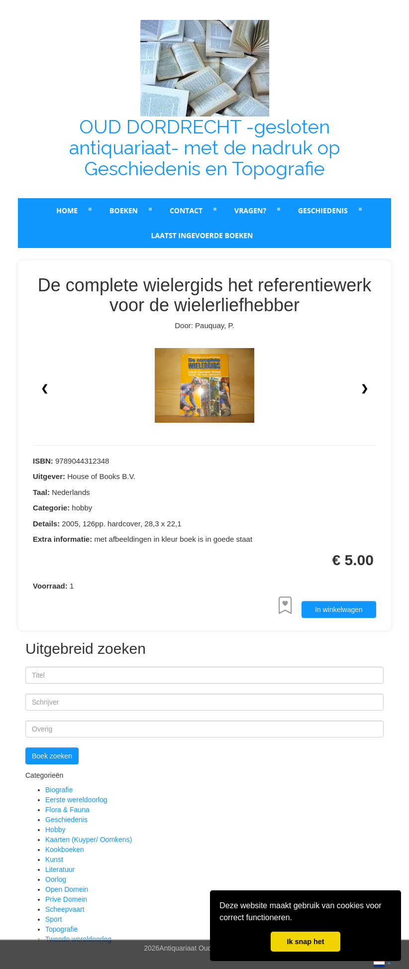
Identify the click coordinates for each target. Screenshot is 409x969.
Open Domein (66, 889)
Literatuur (60, 869)
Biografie (59, 790)
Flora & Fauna (67, 810)
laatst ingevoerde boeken (202, 235)
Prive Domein (66, 899)
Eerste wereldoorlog (76, 800)
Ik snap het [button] (305, 942)
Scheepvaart (65, 909)
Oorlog (55, 879)
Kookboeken (64, 849)
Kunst (54, 859)
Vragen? (250, 210)
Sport (53, 919)
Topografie (61, 929)
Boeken (123, 210)
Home (67, 210)
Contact (186, 210)
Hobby (55, 830)
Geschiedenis (323, 210)
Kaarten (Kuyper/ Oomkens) (88, 840)
